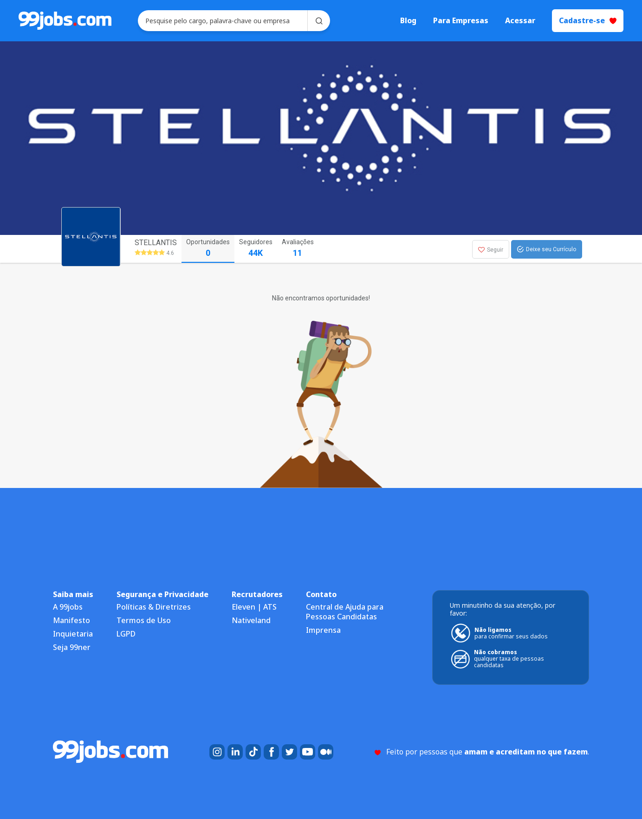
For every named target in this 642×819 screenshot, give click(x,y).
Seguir (490, 250)
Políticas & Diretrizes (154, 607)
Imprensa (323, 630)
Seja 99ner (72, 647)
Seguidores (255, 248)
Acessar (520, 20)
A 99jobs (68, 607)
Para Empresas (460, 20)
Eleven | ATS (254, 607)
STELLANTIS (156, 242)
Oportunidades (208, 248)
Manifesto (71, 620)
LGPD (126, 634)
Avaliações (298, 248)
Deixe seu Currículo (546, 249)
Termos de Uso (144, 620)
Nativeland (251, 620)
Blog (408, 20)
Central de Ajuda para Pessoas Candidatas (344, 612)
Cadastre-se (587, 20)
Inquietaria (73, 634)
